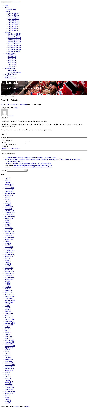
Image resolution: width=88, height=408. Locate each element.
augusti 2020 (9, 302)
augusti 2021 (9, 279)
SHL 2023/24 (12, 59)
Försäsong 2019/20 (14, 45)
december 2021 (9, 272)
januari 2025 (8, 209)
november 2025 (10, 190)
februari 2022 (9, 268)
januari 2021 (8, 292)
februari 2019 (9, 336)
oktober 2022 (9, 252)
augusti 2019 (9, 325)
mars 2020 (8, 311)
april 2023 (8, 243)
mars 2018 (8, 357)
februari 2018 (9, 359)
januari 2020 (8, 315)
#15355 (16, 108)
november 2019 (10, 319)
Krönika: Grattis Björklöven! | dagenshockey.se (20, 157)
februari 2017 (9, 382)
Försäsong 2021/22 (14, 42)
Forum (7, 7)
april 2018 (8, 355)
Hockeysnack (14, 104)
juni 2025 (7, 199)
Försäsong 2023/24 (14, 38)
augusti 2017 (9, 370)
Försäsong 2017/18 (14, 49)
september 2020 (10, 300)
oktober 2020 (9, 298)
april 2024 (8, 224)
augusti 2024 (9, 218)
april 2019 (8, 332)
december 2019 (9, 317)
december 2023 (9, 232)
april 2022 (8, 264)
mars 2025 (8, 205)
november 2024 (10, 213)
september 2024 (10, 216)
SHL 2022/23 (12, 61)
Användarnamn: (7, 140)
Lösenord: (5, 142)
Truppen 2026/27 (13, 13)
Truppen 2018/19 (13, 28)
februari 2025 (9, 207)
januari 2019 (8, 338)
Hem (6, 5)
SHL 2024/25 (12, 57)
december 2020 (9, 294)
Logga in (5, 146)
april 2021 (8, 287)
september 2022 (10, 254)
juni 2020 (7, 306)
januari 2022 (8, 270)
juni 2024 (7, 220)
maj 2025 (7, 201)
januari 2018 (8, 361)
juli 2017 (7, 372)
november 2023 (10, 233)
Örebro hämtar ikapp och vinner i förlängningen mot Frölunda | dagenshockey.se (31, 159)
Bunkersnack (16, 2)
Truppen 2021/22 (13, 23)
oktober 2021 (9, 275)
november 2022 (10, 251)
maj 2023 (7, 241)
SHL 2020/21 (12, 64)
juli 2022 (7, 258)
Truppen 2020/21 (13, 24)
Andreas (7, 163)
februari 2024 (9, 228)
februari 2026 (9, 184)
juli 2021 (7, 281)
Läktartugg (12, 9)
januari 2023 (8, 249)
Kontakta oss (9, 76)
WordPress (16, 406)
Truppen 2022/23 (13, 21)
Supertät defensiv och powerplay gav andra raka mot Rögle (32, 163)
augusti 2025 (9, 195)
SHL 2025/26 (12, 55)
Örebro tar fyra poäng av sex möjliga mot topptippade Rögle (32, 167)
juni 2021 (7, 283)
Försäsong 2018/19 (14, 47)
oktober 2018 (9, 344)
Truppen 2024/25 (13, 17)
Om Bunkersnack (10, 78)
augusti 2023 (9, 239)
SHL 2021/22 (12, 62)
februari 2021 (9, 291)
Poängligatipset (10, 53)
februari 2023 (9, 247)
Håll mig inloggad (10, 144)
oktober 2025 (9, 192)
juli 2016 (7, 395)
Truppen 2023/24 (13, 19)
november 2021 (10, 273)
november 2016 (10, 388)
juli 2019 (7, 327)
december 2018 (9, 340)
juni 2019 (7, 329)
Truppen (7, 11)
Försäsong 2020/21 (14, 43)
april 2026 (8, 180)
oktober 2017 (9, 367)
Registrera (5, 148)
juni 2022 (7, 260)
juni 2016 (7, 397)
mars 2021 (8, 289)
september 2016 (10, 391)
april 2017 (8, 378)
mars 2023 (8, 245)
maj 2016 (7, 399)
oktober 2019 (9, 321)
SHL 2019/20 (12, 66)
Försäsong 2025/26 (14, 34)
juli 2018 (7, 350)
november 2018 (10, 342)
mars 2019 (8, 334)
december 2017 (9, 363)
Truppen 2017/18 (13, 30)
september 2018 (10, 346)
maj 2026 (7, 178)
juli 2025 (7, 197)
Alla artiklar (12, 70)
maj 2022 (7, 262)
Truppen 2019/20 (13, 26)
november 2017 (10, 365)
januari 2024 (8, 230)
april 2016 (8, 401)
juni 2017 (7, 374)
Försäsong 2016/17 (14, 51)
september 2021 (10, 277)
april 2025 (8, 203)
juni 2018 (7, 351)
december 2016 (9, 386)
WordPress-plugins (14, 72)
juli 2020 (7, 304)
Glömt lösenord (15, 148)
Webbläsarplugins (10, 74)
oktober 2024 (9, 214)
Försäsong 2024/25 (14, 36)
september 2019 (10, 323)
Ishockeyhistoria (10, 68)
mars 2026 (8, 182)
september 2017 (10, 369)
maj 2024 (7, 222)
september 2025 (10, 193)
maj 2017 (7, 376)
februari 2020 (9, 313)
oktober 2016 (9, 389)
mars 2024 (8, 226)
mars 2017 (8, 380)
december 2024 (9, 211)
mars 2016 (8, 403)
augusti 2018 (9, 348)
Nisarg (27, 406)
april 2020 (8, 310)
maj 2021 (7, 285)
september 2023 (10, 237)
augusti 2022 (9, 256)
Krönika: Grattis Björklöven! (46, 157)
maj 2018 (7, 353)
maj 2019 (7, 331)
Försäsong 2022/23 (14, 40)
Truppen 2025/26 (13, 15)
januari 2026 (8, 186)
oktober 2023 (9, 235)
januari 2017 (8, 384)
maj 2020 (7, 308)
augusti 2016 (9, 393)
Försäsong (8, 32)
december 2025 (9, 188)
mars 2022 (8, 266)
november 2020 (10, 296)
